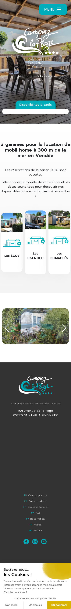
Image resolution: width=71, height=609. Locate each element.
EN (32, 62)
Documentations (35, 507)
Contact (35, 530)
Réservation (35, 519)
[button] (64, 328)
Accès (35, 524)
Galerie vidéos (35, 501)
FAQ (35, 513)
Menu (53, 9)
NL (39, 62)
